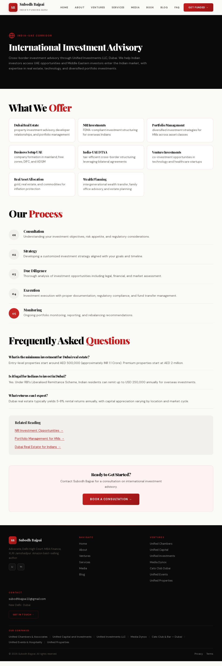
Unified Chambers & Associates (28, 641)
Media (135, 7)
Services (118, 7)
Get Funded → (198, 7)
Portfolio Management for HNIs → (39, 444)
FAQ (177, 7)
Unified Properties (161, 585)
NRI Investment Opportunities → (39, 436)
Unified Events (159, 579)
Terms (209, 658)
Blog (164, 7)
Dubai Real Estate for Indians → (38, 452)
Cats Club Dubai (160, 573)
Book (150, 7)
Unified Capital (159, 554)
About (79, 7)
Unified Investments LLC (111, 641)
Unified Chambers (161, 548)
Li (12, 571)
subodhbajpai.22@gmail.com (27, 604)
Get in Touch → (23, 619)
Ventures (98, 7)
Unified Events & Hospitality (25, 647)
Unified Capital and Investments (72, 641)
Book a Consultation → (111, 505)
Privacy (199, 658)
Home (64, 7)
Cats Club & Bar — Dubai (167, 641)
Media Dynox (158, 567)
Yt (21, 571)
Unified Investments (162, 561)
